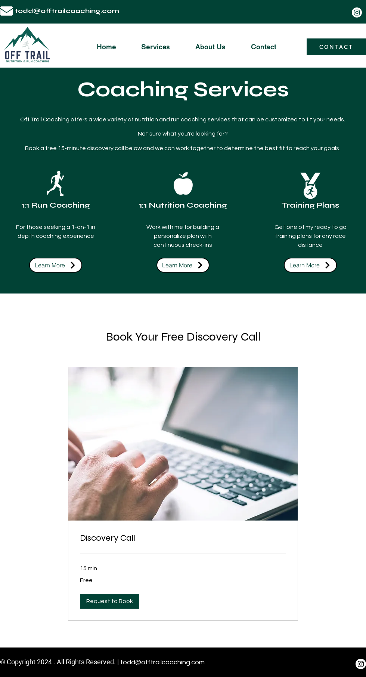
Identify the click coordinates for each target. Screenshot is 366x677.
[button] (109, 601)
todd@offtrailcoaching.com (67, 11)
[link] (183, 538)
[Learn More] (55, 265)
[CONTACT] (336, 46)
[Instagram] (357, 12)
